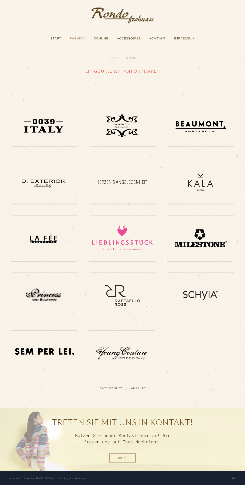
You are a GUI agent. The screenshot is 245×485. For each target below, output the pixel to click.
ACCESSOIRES (129, 38)
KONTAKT (157, 38)
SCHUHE (101, 38)
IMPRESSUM (184, 38)
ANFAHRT (138, 388)
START (55, 38)
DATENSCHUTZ (110, 388)
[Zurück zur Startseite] (122, 15)
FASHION (77, 38)
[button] (233, 478)
